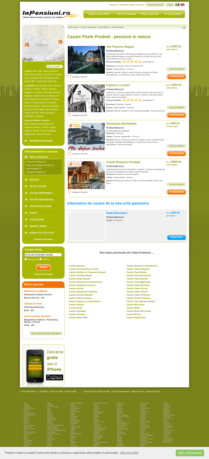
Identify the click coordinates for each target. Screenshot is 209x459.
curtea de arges (53, 406)
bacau (142, 406)
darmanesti (144, 434)
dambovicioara (75, 434)
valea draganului (53, 434)
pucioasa (166, 410)
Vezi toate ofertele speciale (46, 333)
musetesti (167, 434)
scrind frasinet (168, 430)
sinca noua (121, 422)
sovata (26, 405)
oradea (96, 420)
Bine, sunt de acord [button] (190, 453)
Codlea (27, 89)
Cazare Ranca (134, 314)
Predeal (52, 102)
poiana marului (52, 427)
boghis (142, 430)
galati (119, 410)
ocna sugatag (122, 425)
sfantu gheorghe (146, 442)
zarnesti (27, 418)
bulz (141, 432)
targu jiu (143, 417)
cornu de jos (168, 439)
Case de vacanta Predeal (38, 165)
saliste (72, 415)
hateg (72, 405)
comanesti (97, 413)
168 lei (173, 214)
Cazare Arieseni (77, 314)
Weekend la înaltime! (35, 291)
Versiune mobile (70, 391)
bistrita (72, 437)
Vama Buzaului (47, 112)
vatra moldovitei (100, 429)
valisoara (166, 413)
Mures (27, 81)
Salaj (38, 81)
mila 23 (73, 418)
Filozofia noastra (127, 5)
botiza (49, 422)
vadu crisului (145, 427)
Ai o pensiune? (173, 14)
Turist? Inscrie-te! (155, 5)
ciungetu (120, 412)
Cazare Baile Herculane (139, 311)
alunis (165, 435)
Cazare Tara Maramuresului (141, 301)
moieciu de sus (29, 429)
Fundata (38, 92)
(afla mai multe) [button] (129, 452)
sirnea (142, 446)
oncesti (166, 422)
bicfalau (143, 413)
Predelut (28, 106)
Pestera (46, 99)
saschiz (96, 434)
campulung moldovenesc (56, 430)
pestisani (120, 427)
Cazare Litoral (76, 288)
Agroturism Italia (103, 391)
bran (25, 403)
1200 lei (173, 86)
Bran (50, 85)
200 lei (173, 124)
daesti (119, 439)
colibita (73, 429)
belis (25, 417)
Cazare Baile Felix (78, 317)
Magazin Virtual (137, 391)
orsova (49, 440)
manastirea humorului (55, 425)
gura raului (28, 444)
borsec (96, 410)
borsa (49, 442)
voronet (50, 415)
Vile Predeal (32, 168)
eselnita (50, 405)
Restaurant (32, 259)
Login (170, 5)
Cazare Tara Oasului (137, 279)
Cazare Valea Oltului (137, 292)
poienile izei (74, 420)
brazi (72, 425)
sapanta (73, 406)
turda (119, 435)
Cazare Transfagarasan (139, 282)
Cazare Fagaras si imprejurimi (84, 301)
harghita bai (144, 425)
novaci (96, 423)
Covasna (57, 74)
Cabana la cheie (33, 303)
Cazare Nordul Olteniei (80, 295)
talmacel (166, 412)
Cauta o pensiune (99, 14)
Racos (37, 106)
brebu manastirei (146, 435)
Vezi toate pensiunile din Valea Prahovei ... (126, 252)
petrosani (27, 442)
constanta (167, 406)
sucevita (73, 446)
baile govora (144, 422)
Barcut (39, 85)
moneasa (97, 439)
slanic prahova (29, 432)
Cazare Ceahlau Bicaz (80, 275)
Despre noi (114, 5)
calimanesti (144, 403)
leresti (72, 439)
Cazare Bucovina (135, 304)
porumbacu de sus (101, 403)
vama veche (121, 434)
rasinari (96, 408)
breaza (26, 446)
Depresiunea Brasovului (42, 124)
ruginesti (143, 444)
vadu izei (27, 434)
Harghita (34, 78)
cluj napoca (51, 432)
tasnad (49, 444)
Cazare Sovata (76, 304)
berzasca (143, 440)
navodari (120, 446)
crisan (26, 435)
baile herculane (29, 413)
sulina (72, 430)
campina (166, 437)
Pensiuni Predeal (34, 161)
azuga (119, 437)
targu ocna (98, 427)
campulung (28, 440)
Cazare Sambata (77, 311)
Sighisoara (29, 134)
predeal (26, 422)
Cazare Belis (133, 308)
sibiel (49, 403)
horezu (73, 432)
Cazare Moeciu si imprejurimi (142, 266)
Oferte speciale (149, 14)
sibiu (25, 430)
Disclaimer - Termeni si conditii (51, 391)
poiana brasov (75, 408)
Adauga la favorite (77, 76)
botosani (73, 442)
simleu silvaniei (169, 415)
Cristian (36, 89)
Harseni (57, 92)
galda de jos (168, 442)
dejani (96, 415)
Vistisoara (29, 116)
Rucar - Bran (39, 130)
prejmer (143, 418)
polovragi (73, 417)
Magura (28, 95)
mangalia (166, 417)
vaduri (142, 410)
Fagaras (28, 92)
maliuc (142, 420)
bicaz (96, 418)
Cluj (45, 74)
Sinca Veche (52, 109)
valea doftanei (75, 427)
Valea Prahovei (43, 134)
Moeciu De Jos (40, 95)
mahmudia (51, 439)
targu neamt (98, 435)
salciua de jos (99, 422)
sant (72, 440)
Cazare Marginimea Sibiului (83, 292)
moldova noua (99, 412)
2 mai (96, 405)
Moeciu (37, 127)
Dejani (44, 89)
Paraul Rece (36, 99)
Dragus (52, 89)
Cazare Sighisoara (136, 317)
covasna (50, 417)
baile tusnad (51, 418)
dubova (73, 410)
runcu (72, 435)
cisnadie (143, 437)
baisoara (120, 408)
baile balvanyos (123, 415)
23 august (120, 432)
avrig (49, 412)
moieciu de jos (29, 408)
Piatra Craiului (49, 127)
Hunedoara (49, 78)
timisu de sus (145, 412)
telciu (165, 420)
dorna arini (51, 420)
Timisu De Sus (31, 112)
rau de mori (74, 422)
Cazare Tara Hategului (138, 269)
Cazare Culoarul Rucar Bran (83, 269)
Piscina (44, 259)
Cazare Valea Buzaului (138, 285)
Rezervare (176, 237)
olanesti (166, 423)
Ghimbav (47, 92)
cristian (166, 429)
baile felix (27, 406)
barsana (143, 405)
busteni (50, 435)
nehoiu (166, 405)
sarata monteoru (76, 403)
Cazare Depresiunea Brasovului (85, 282)
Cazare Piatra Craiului (80, 298)
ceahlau (143, 429)
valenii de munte (146, 439)
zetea (119, 430)
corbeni (50, 423)
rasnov (26, 410)
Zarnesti (39, 116)
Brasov (33, 74)
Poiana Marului (39, 102)
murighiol (73, 423)
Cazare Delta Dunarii (79, 279)
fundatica (166, 432)
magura (96, 406)
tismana (120, 444)
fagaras (120, 440)
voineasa (97, 425)
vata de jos (167, 425)
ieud (72, 444)
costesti (143, 415)
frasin (49, 446)
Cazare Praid (75, 308)
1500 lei (173, 47)
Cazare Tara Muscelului (139, 275)
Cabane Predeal (34, 172)
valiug (142, 423)
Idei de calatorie (126, 14)
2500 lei (173, 163)
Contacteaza (176, 76)
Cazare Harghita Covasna (82, 285)
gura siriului (98, 437)
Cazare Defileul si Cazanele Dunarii (87, 272)
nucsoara (120, 403)
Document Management (120, 391)
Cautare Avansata (43, 239)
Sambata (51, 130)
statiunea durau (123, 417)
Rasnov (45, 106)
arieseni (27, 412)
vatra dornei (144, 408)
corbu (119, 413)
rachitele (97, 444)
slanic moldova (52, 429)
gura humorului (29, 425)
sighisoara (28, 427)
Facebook (140, 5)
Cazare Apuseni (77, 266)
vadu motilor (98, 430)
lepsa (72, 413)
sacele (165, 408)
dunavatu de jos (123, 423)
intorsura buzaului (100, 442)
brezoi (165, 403)
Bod (45, 85)
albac (26, 439)
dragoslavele (168, 427)
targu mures (74, 412)
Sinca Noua (38, 109)
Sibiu (49, 81)
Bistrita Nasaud (50, 71)
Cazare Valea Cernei (137, 288)
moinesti (97, 432)
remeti (49, 437)
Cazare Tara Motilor (137, 272)
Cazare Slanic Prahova (138, 298)
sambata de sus (30, 415)
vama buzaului (122, 429)
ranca (26, 437)
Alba (35, 71)
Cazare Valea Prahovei (138, 295)
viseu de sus (168, 418)
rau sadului (167, 440)
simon (119, 406)
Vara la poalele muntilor (37, 316)
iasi (48, 408)
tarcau (96, 440)
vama (26, 423)
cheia (49, 410)
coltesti (119, 420)
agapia (49, 413)
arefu (96, 446)
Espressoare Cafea (152, 391)
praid (26, 420)
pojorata (120, 405)
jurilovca (120, 442)
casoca (96, 417)
